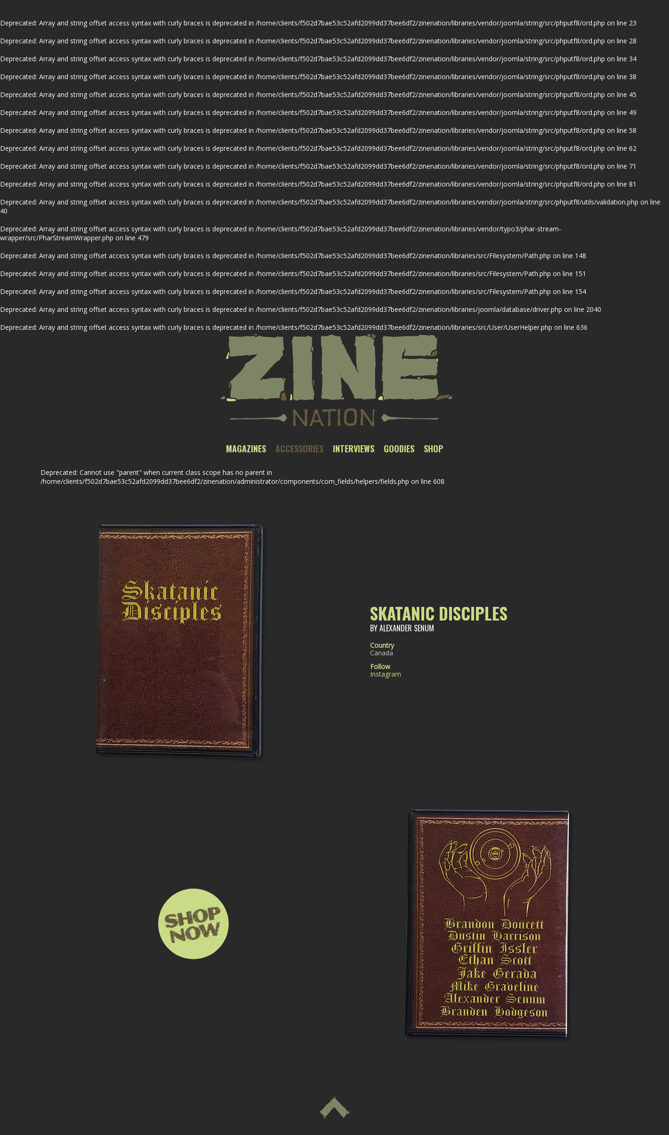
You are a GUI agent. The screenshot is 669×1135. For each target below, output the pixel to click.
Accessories (299, 448)
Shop (433, 448)
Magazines (246, 448)
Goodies (399, 448)
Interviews (353, 448)
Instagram (385, 674)
